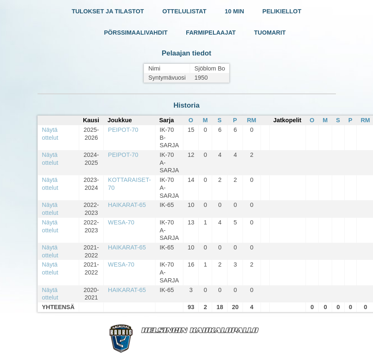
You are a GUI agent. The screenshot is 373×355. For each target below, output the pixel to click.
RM (251, 120)
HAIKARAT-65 (127, 204)
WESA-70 (121, 222)
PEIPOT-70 (123, 129)
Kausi (91, 120)
